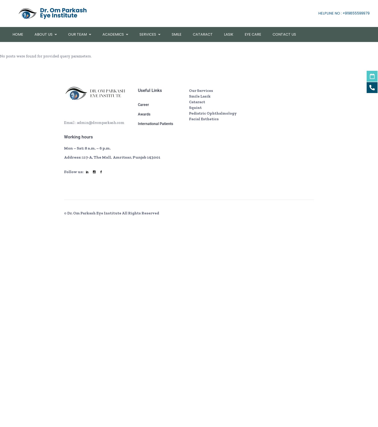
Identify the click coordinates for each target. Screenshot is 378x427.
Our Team (79, 34)
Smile (177, 34)
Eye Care (253, 34)
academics (115, 34)
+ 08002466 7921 (87, 114)
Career (143, 105)
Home (17, 34)
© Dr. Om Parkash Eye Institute (93, 213)
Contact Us (284, 34)
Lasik (228, 34)
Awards (144, 114)
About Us (46, 34)
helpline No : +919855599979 (344, 13)
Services (149, 34)
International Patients (155, 124)
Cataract (203, 34)
